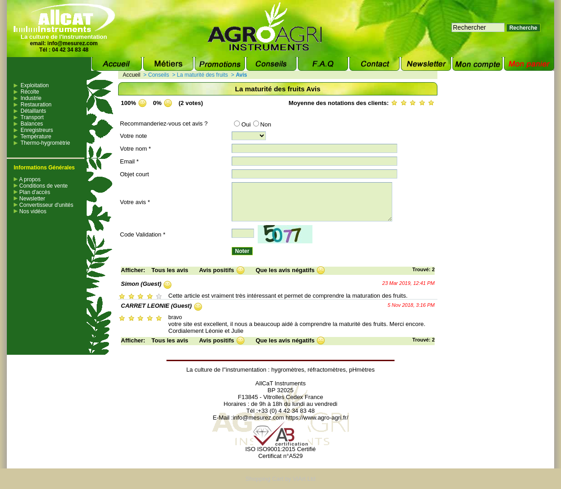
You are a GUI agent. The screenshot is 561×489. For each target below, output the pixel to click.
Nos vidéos (30, 211)
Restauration (36, 104)
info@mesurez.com (72, 43)
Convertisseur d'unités (43, 205)
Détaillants (33, 111)
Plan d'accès (32, 192)
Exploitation (35, 85)
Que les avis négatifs (284, 270)
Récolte (30, 92)
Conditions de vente (41, 186)
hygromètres (287, 369)
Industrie (31, 98)
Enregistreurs (37, 130)
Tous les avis (169, 270)
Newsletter (29, 198)
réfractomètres (326, 369)
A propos (27, 179)
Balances (32, 124)
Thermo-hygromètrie (45, 143)
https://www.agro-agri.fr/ (317, 417)
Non (262, 124)
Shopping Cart (264, 478)
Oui (242, 124)
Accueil (131, 75)
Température (36, 136)
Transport (32, 117)
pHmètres (361, 369)
